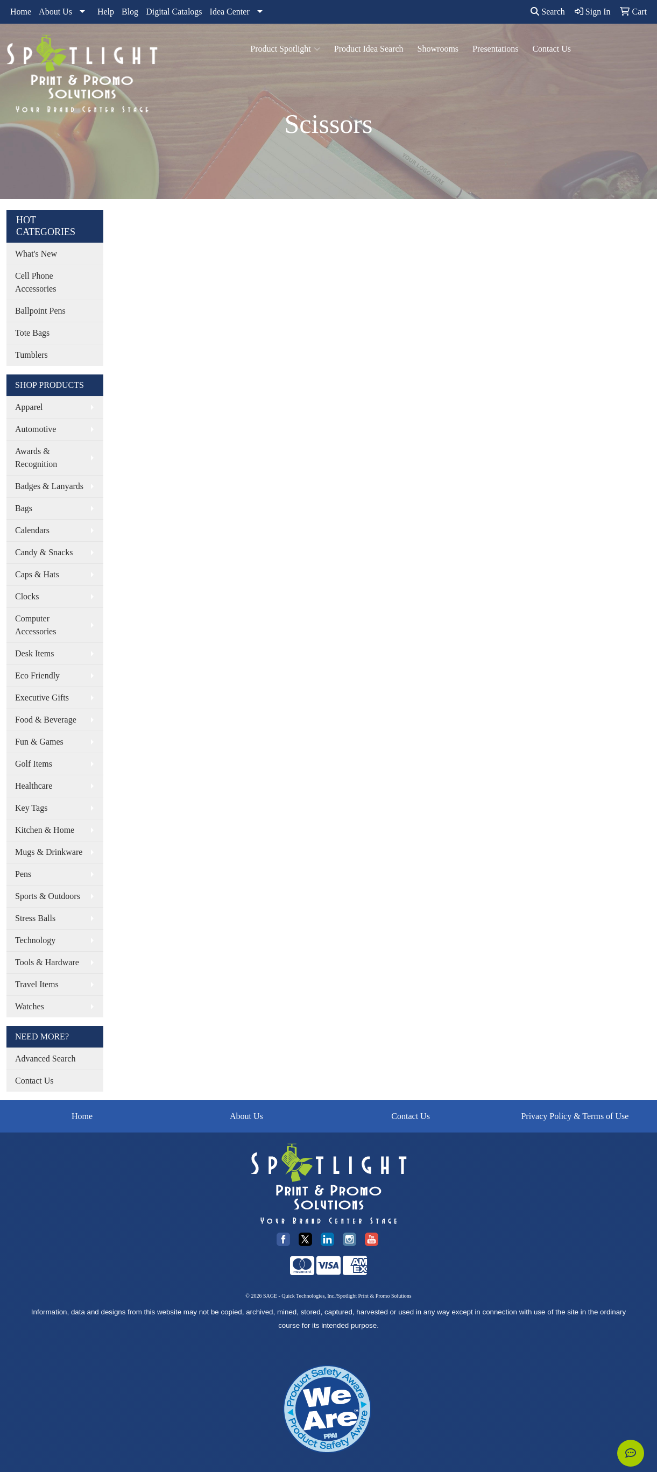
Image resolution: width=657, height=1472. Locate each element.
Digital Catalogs (174, 11)
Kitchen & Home (44, 829)
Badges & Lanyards (49, 486)
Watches (29, 1006)
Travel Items (37, 984)
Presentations (495, 48)
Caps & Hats (37, 574)
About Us (55, 11)
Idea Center (230, 11)
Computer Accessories (35, 625)
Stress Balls (35, 918)
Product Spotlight (285, 49)
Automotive (35, 429)
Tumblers (31, 354)
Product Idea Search (369, 48)
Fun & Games (39, 741)
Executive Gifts (42, 697)
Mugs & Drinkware (48, 852)
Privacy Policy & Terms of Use (574, 1116)
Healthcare (33, 785)
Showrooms (438, 48)
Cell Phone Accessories (35, 282)
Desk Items (34, 653)
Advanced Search (45, 1058)
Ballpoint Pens (40, 310)
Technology (35, 940)
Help (105, 11)
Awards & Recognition (36, 458)
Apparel (29, 407)
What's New (36, 253)
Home (20, 11)
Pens (23, 874)
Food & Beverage (45, 719)
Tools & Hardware (47, 962)
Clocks (27, 596)
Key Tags (31, 807)
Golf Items (33, 763)
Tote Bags (32, 332)
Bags (23, 508)
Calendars (32, 530)
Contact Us (551, 48)
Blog (130, 11)
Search (548, 11)
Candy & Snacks (44, 552)
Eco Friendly (37, 675)
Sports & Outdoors (47, 896)
